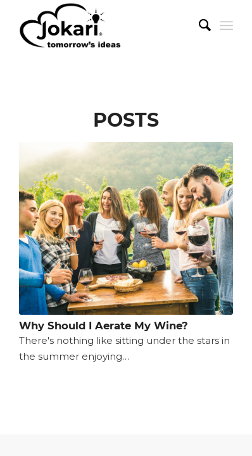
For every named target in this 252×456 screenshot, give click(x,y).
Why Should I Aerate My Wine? (103, 325)
